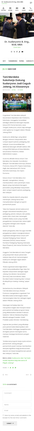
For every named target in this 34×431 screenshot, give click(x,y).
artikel (14, 90)
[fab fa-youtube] (22, 52)
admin (21, 90)
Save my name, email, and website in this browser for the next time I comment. (17, 416)
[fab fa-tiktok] (19, 52)
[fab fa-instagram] (11, 52)
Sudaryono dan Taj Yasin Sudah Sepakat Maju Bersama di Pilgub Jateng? (16, 360)
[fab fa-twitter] (14, 52)
